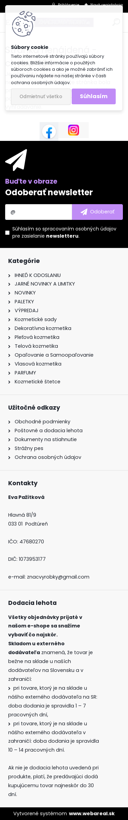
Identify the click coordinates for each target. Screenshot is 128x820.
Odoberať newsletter (49, 192)
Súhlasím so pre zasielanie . (64, 232)
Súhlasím (94, 96)
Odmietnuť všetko (40, 96)
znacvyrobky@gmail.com (58, 576)
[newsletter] (97, 212)
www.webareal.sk (92, 813)
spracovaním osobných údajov (79, 228)
